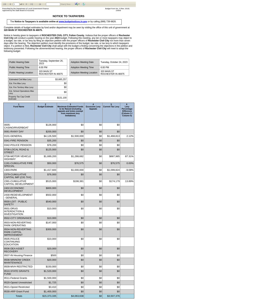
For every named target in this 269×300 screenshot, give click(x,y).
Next (68, 4)
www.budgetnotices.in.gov (73, 21)
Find (63, 4)
